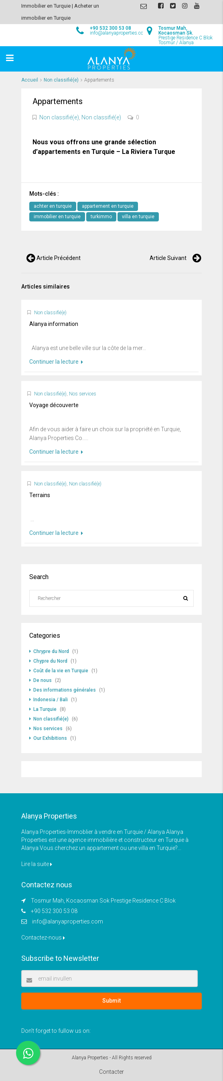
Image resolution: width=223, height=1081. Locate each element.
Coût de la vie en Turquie (60, 671)
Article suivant (168, 258)
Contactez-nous (43, 937)
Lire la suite (36, 864)
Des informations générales (64, 690)
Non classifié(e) (61, 80)
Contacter (111, 1072)
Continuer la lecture (56, 361)
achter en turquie (53, 206)
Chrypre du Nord (51, 651)
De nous (42, 680)
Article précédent (58, 258)
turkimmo (101, 216)
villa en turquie (138, 216)
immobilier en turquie (57, 216)
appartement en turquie (108, 206)
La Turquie (45, 709)
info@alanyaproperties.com (67, 921)
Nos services (82, 394)
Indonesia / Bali (50, 699)
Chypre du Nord (50, 661)
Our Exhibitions (50, 738)
